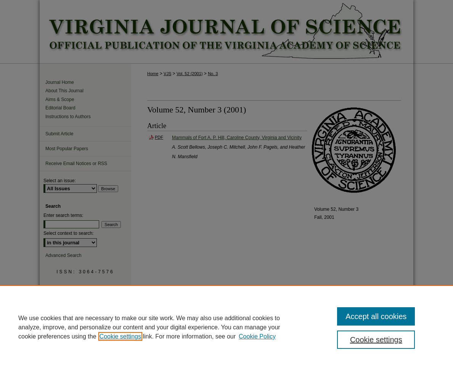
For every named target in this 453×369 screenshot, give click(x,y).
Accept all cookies (375, 316)
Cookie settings (120, 336)
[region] (226, 327)
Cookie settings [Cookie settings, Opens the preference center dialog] (376, 339)
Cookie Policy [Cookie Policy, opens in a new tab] (257, 336)
